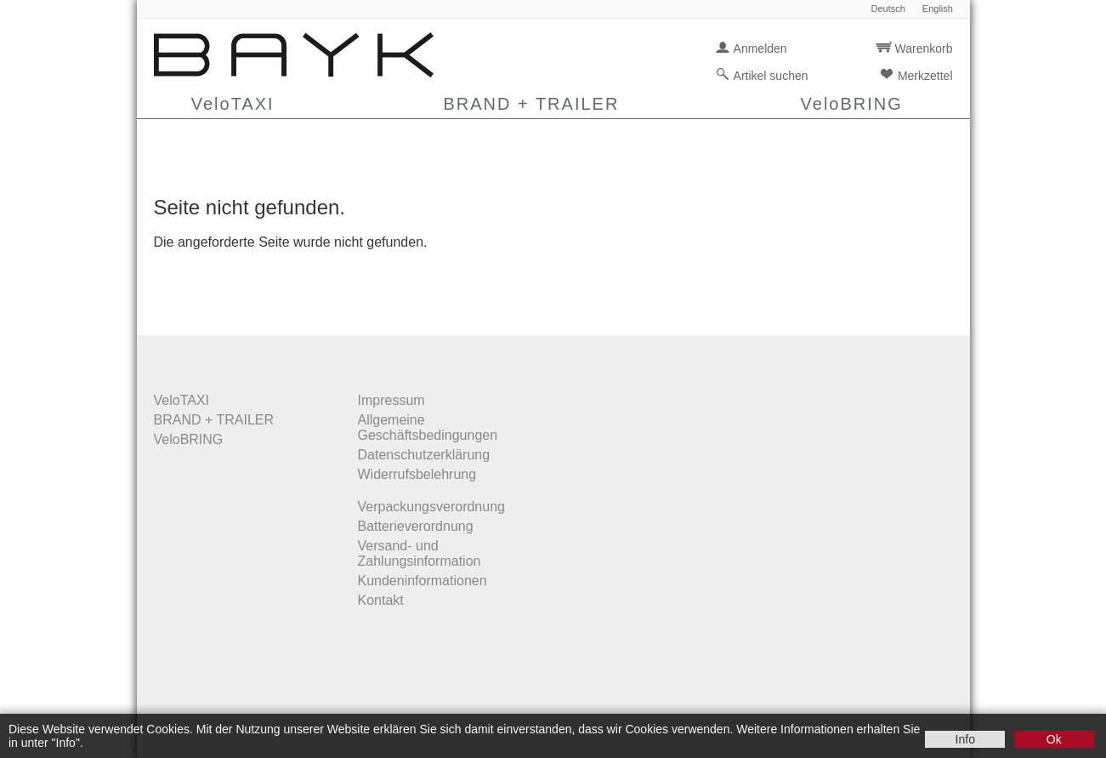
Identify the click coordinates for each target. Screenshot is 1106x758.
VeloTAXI (233, 103)
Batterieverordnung (416, 526)
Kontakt (381, 600)
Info (965, 739)
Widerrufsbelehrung (417, 474)
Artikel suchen (771, 76)
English (937, 9)
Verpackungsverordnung (431, 506)
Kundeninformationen (422, 580)
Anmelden (760, 48)
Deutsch (888, 9)
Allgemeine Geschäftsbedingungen (428, 427)
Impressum (391, 400)
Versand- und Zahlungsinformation (419, 553)
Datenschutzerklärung (424, 454)
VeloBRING (852, 103)
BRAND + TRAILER (531, 103)
